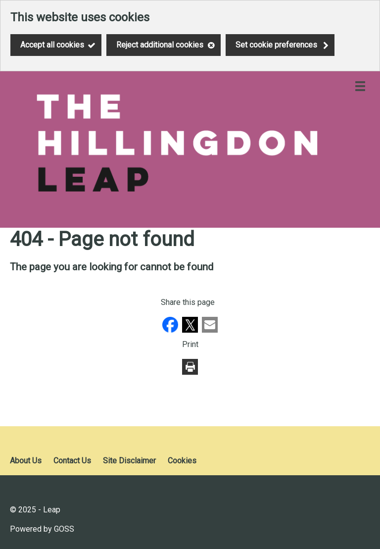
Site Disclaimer (129, 460)
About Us (26, 460)
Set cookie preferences (276, 45)
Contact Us (72, 460)
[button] (171, 330)
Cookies (182, 460)
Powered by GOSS (42, 529)
